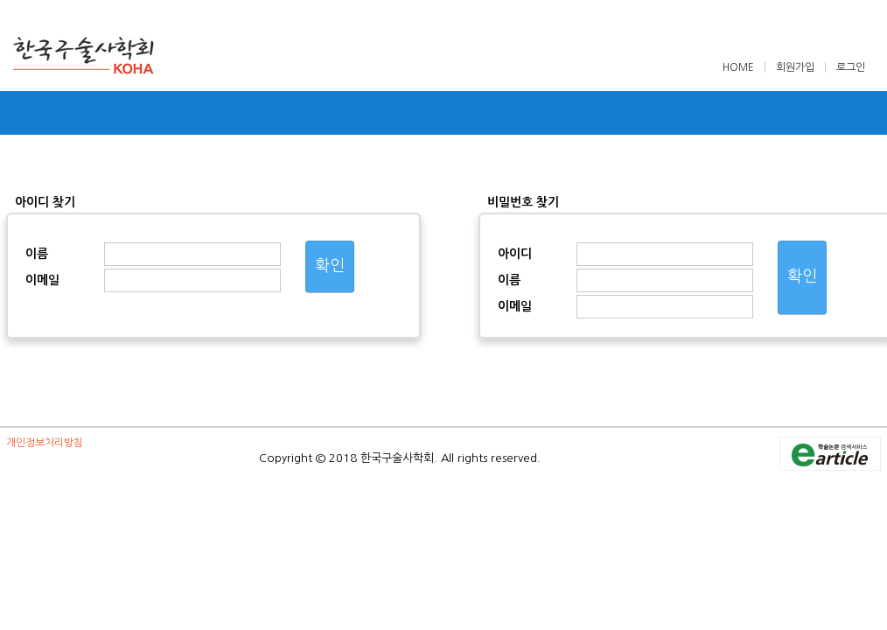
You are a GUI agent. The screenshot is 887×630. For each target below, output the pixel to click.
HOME (740, 67)
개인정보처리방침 (44, 443)
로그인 (850, 67)
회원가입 (795, 67)
